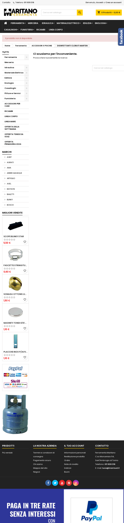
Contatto (6, 2)
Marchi (6, 152)
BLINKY (9, 199)
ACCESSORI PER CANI (12, 104)
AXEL (8, 183)
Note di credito (71, 464)
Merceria (33, 23)
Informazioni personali (75, 452)
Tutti (5, 52)
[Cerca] (62, 12)
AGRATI (10, 162)
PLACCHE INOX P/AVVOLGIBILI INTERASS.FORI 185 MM (15, 352)
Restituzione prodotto (74, 456)
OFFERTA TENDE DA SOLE (14, 135)
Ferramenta (17, 23)
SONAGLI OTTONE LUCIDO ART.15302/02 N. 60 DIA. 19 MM (15, 294)
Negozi (36, 471)
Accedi (99, 2)
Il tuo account (74, 445)
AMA (8, 167)
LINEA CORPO (56, 29)
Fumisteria (27, 29)
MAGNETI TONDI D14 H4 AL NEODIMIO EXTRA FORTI (15, 323)
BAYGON (10, 189)
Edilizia (87, 23)
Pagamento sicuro (42, 460)
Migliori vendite (12, 212)
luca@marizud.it (111, 468)
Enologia (100, 23)
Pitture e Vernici (13, 93)
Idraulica (47, 23)
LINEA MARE (10, 121)
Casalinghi (10, 29)
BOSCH (10, 205)
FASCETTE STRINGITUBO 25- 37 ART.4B (15, 265)
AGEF (9, 157)
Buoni (66, 471)
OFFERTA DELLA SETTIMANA (12, 127)
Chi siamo (38, 464)
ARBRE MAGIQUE (14, 173)
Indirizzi (67, 468)
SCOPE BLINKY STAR (14, 236)
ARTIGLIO (10, 178)
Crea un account (113, 2)
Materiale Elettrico (68, 23)
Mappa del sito (40, 468)
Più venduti (7, 452)
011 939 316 (29, 2)
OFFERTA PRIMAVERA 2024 (13, 143)
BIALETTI (10, 194)
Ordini (67, 460)
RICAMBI (40, 29)
